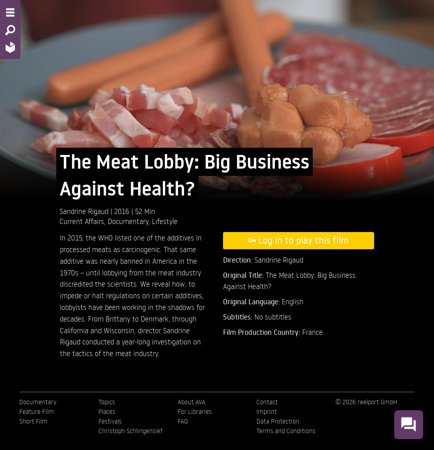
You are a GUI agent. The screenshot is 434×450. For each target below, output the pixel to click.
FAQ (183, 421)
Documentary (128, 221)
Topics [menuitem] (106, 402)
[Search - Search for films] (10, 30)
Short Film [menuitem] (33, 421)
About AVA (191, 402)
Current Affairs (81, 221)
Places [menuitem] (106, 411)
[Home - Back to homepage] (10, 47)
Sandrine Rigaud (85, 211)
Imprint (266, 411)
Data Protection (277, 421)
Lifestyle (165, 221)
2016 (122, 211)
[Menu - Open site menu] (10, 12)
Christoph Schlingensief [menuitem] (130, 431)
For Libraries (195, 411)
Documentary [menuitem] (37, 402)
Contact (267, 402)
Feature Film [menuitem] (36, 411)
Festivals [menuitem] (110, 421)
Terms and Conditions (285, 431)
